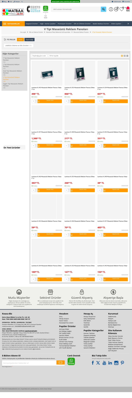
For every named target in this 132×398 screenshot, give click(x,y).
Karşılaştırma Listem (66, 329)
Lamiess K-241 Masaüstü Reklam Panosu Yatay (46, 223)
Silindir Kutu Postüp (66, 347)
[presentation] (10, 381)
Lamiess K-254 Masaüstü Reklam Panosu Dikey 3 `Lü (112, 88)
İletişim (110, 325)
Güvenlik (87, 331)
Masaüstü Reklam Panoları (82, 32)
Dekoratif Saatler (89, 345)
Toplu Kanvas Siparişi (115, 348)
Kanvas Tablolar (89, 339)
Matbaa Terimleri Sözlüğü (117, 352)
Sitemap (111, 333)
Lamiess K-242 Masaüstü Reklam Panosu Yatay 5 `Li (46, 178)
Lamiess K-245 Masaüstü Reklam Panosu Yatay (112, 268)
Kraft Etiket (63, 345)
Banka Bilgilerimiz (114, 331)
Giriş (60, 322)
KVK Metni (87, 327)
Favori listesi (63, 327)
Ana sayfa (21, 32)
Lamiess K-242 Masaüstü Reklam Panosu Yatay (79, 223)
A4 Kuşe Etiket (64, 335)
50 (57, 56)
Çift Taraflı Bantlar (65, 354)
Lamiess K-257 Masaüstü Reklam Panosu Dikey (112, 223)
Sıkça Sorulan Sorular (115, 342)
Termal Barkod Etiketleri (67, 352)
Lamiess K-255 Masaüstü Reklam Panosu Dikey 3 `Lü (80, 88)
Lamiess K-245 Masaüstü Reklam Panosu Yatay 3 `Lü (46, 88)
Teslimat (87, 329)
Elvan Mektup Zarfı (65, 350)
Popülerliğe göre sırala (40, 56)
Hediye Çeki (112, 327)
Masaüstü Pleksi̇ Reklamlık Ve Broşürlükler (58, 32)
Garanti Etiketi (64, 341)
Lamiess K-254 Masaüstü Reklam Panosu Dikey (47, 268)
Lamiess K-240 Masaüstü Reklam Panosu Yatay (112, 178)
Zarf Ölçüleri (112, 357)
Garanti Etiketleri (89, 354)
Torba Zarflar (88, 350)
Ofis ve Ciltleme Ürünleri (35, 32)
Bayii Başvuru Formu (115, 344)
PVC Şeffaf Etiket (64, 339)
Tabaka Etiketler (89, 343)
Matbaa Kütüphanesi (115, 350)
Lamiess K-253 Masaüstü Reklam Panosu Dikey (80, 268)
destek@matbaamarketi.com (25, 332)
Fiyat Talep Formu (114, 346)
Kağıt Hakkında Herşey (116, 354)
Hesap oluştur (64, 325)
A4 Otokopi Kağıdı (65, 337)
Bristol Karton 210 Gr (66, 343)
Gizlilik (86, 333)
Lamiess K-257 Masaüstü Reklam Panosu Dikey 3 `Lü (47, 133)
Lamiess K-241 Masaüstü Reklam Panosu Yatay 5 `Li (112, 133)
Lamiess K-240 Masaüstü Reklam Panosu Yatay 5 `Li (79, 133)
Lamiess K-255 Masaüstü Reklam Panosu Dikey (80, 178)
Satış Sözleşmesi (89, 325)
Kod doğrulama (7, 372)
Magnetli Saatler (89, 347)
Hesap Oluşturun (89, 322)
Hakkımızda (112, 322)
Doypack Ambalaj (89, 341)
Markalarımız (112, 329)
